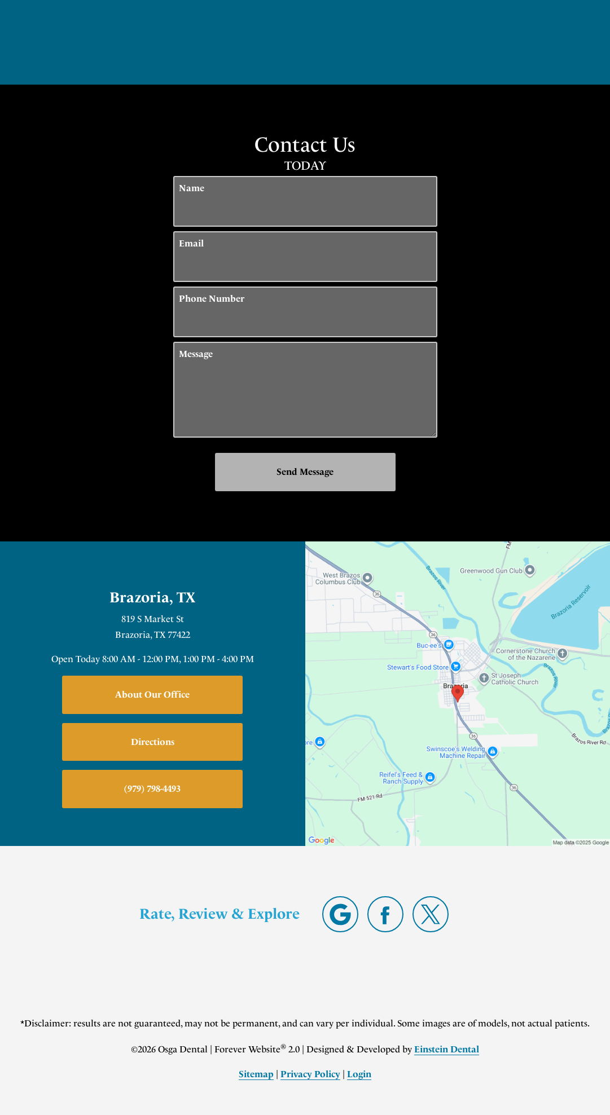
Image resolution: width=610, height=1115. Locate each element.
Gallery (281, 42)
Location (418, 42)
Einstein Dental (446, 1049)
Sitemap (256, 1074)
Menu (548, 42)
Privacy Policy (310, 1074)
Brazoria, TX (152, 597)
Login (359, 1074)
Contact (482, 42)
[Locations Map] (458, 692)
